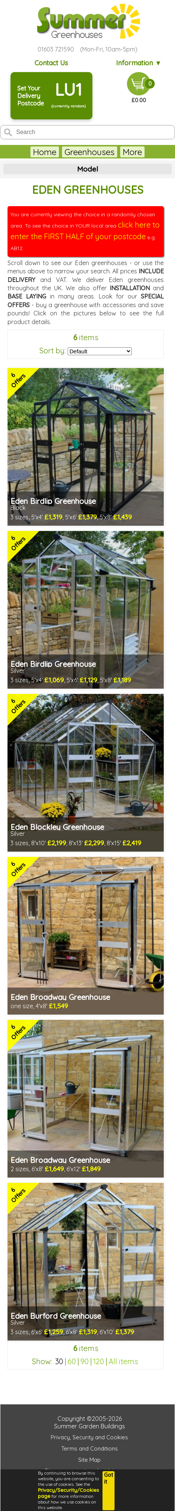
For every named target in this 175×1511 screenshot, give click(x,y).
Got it (108, 1478)
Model (87, 168)
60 (72, 1361)
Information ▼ (138, 63)
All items (123, 1361)
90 (84, 1361)
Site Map (89, 1459)
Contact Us (51, 63)
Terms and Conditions (89, 1448)
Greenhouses (90, 151)
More (132, 151)
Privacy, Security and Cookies (89, 1437)
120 (98, 1361)
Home (44, 151)
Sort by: (52, 350)
